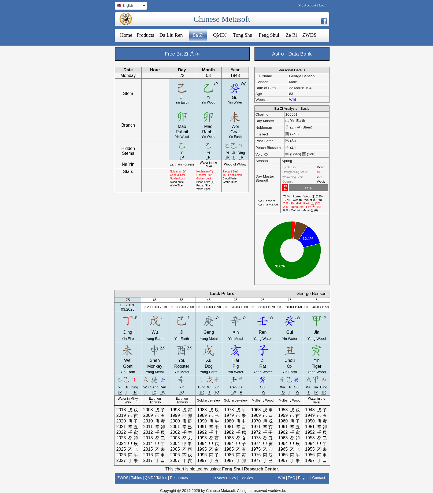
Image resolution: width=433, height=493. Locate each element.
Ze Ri (291, 35)
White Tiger (177, 185)
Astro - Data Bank (292, 54)
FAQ (291, 478)
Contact (318, 478)
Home (126, 35)
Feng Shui (269, 35)
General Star (177, 175)
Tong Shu (242, 35)
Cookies (246, 478)
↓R (241, 157)
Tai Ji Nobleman (232, 175)
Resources (179, 478)
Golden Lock (177, 178)
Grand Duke (230, 182)
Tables (136, 478)
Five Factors (266, 201)
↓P (216, 84)
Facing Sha (203, 185)
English (130, 6)
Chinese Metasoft (222, 18)
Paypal (304, 478)
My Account (307, 5)
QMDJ (220, 35)
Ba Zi (198, 35)
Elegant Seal (230, 171)
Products (145, 35)
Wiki (292, 100)
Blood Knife (177, 182)
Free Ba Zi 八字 (182, 54)
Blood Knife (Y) (205, 182)
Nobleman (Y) (178, 171)
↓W (243, 84)
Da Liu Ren (171, 35)
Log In (323, 5)
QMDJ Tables (156, 478)
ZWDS (309, 35)
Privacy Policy (224, 478)
